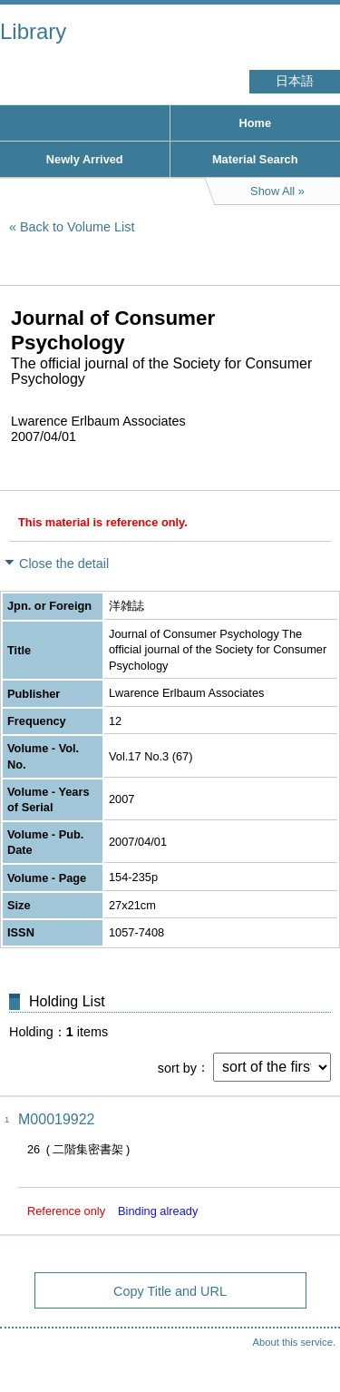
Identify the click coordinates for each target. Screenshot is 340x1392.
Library (33, 31)
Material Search (255, 159)
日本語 (295, 81)
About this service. (294, 1342)
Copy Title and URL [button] (170, 1291)
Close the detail (64, 563)
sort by (177, 1067)
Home (254, 123)
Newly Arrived (84, 159)
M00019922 (56, 1119)
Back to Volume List (77, 227)
